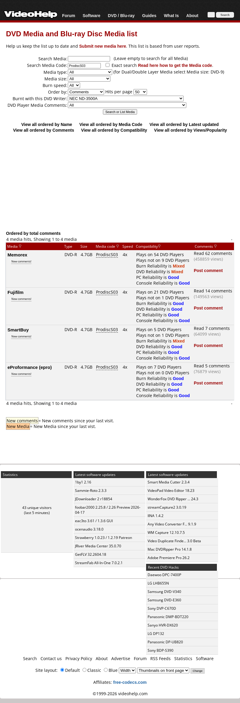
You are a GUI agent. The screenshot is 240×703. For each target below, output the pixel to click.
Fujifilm (15, 292)
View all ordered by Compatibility (114, 130)
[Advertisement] (120, 181)
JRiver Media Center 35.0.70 (98, 546)
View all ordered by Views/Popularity (190, 130)
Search (30, 658)
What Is (171, 15)
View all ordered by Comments (43, 130)
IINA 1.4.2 (156, 515)
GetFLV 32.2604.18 (90, 554)
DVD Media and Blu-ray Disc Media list (71, 33)
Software (91, 15)
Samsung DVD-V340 (164, 591)
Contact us (51, 658)
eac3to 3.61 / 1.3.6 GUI (94, 520)
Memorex (17, 255)
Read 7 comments (212, 328)
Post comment (208, 270)
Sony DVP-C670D (162, 608)
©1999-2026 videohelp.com (120, 693)
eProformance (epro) (30, 367)
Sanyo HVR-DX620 (163, 625)
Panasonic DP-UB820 (165, 642)
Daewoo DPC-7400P (164, 574)
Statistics (183, 658)
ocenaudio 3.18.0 (89, 529)
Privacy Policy (78, 658)
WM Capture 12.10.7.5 (166, 532)
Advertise (120, 658)
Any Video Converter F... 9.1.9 (172, 524)
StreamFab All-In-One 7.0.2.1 (99, 562)
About (192, 15)
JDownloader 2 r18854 (93, 498)
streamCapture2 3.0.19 (167, 507)
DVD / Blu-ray (121, 15)
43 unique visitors (37, 507)
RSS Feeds (160, 658)
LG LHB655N (158, 583)
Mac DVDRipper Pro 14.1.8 (170, 549)
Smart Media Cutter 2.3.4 (169, 482)
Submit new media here (102, 46)
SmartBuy (18, 330)
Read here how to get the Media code (175, 65)
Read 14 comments (213, 291)
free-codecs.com (129, 682)
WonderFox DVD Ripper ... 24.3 (173, 498)
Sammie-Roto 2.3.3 (90, 490)
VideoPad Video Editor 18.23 (171, 490)
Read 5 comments (212, 366)
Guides (149, 15)
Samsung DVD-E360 (164, 600)
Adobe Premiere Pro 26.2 (169, 557)
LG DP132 (156, 633)
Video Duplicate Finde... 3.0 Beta (174, 540)
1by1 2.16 (83, 482)
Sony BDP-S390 (160, 650)
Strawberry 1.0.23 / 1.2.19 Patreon (103, 537)
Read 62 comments (213, 253)
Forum (68, 15)
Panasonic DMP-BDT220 (168, 616)
